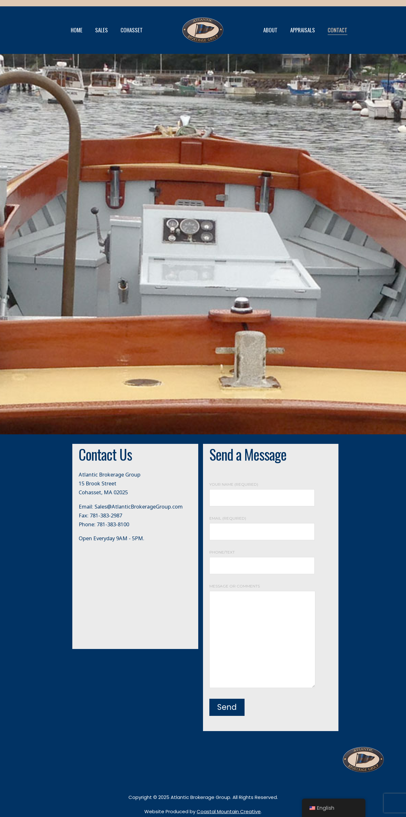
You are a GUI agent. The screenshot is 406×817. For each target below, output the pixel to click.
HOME (76, 30)
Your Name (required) (262, 491)
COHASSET (132, 30)
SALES (101, 30)
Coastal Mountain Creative (229, 811)
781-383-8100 (113, 524)
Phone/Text (262, 559)
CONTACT (337, 30)
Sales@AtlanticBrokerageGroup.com (139, 506)
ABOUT (270, 30)
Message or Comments (262, 636)
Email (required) (262, 525)
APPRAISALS (302, 30)
